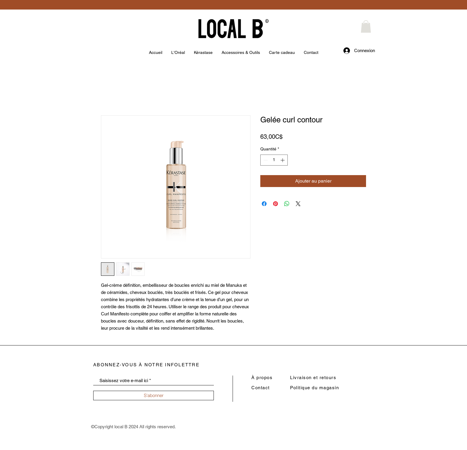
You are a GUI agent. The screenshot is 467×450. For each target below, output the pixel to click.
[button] (366, 26)
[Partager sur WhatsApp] (286, 203)
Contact (260, 387)
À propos (262, 377)
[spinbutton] (274, 160)
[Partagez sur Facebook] (264, 203)
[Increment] (283, 160)
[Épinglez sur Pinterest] (275, 203)
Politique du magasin (314, 387)
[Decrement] (265, 160)
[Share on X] (298, 203)
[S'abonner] (153, 395)
